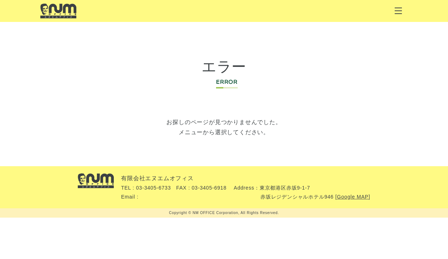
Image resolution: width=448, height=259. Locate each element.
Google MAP (352, 197)
